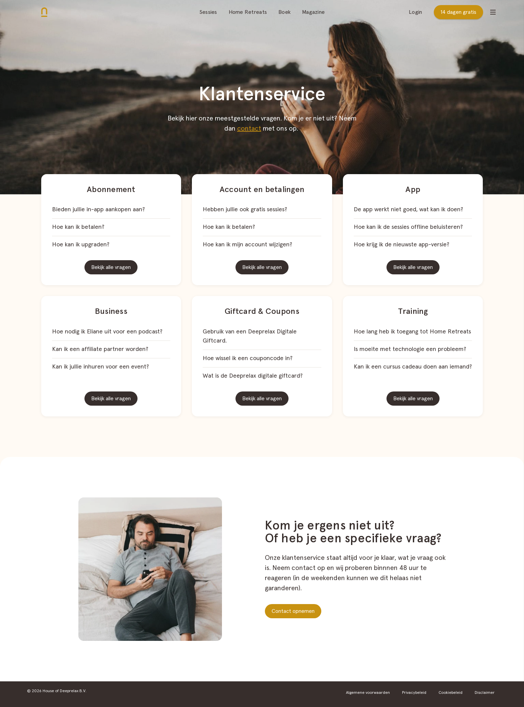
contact (249, 128)
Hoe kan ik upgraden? (80, 245)
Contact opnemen (293, 611)
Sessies (208, 12)
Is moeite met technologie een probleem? (410, 349)
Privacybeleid (414, 693)
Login (415, 12)
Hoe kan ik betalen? (78, 227)
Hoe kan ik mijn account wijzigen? (247, 245)
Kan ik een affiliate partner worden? (100, 349)
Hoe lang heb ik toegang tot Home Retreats (412, 332)
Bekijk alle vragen (111, 267)
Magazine (313, 12)
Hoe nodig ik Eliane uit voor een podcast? (107, 332)
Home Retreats (248, 12)
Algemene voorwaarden (368, 693)
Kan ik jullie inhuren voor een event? (100, 367)
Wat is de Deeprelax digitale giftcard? (253, 376)
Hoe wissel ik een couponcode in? (248, 358)
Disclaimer (485, 693)
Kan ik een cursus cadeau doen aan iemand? (413, 367)
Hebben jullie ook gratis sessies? (245, 210)
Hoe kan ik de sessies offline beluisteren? (408, 227)
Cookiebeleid (451, 693)
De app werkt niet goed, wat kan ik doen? (408, 210)
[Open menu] (493, 12)
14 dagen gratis (458, 12)
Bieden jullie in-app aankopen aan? (98, 210)
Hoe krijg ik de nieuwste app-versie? (401, 245)
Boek (284, 12)
